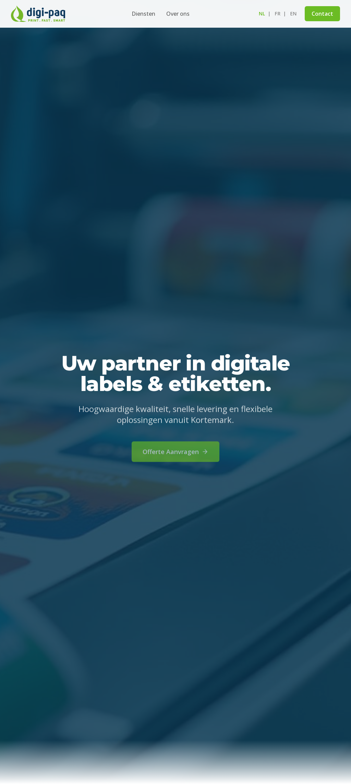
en (293, 13)
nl (262, 13)
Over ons (178, 13)
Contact (322, 13)
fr (277, 13)
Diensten (143, 13)
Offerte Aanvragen (175, 455)
